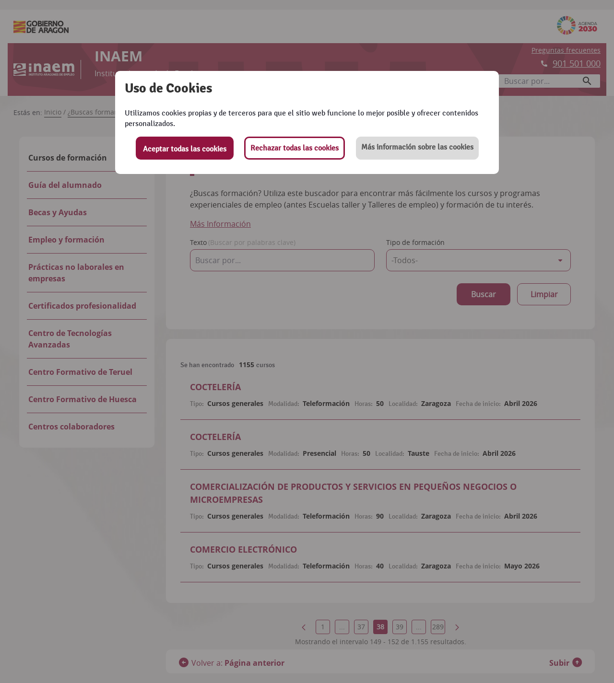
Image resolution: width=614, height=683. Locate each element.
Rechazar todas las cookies (294, 148)
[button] (417, 148)
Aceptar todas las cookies (184, 149)
